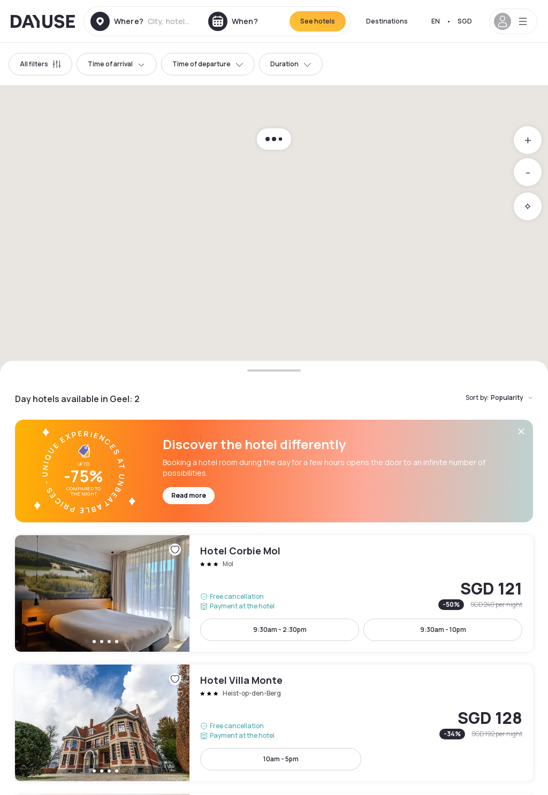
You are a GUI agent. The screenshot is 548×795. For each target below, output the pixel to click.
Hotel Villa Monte (274, 723)
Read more (188, 495)
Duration (290, 63)
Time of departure (207, 63)
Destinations (387, 21)
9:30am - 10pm (443, 629)
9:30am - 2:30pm (280, 629)
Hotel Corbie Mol (274, 593)
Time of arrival (117, 63)
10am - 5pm (281, 758)
